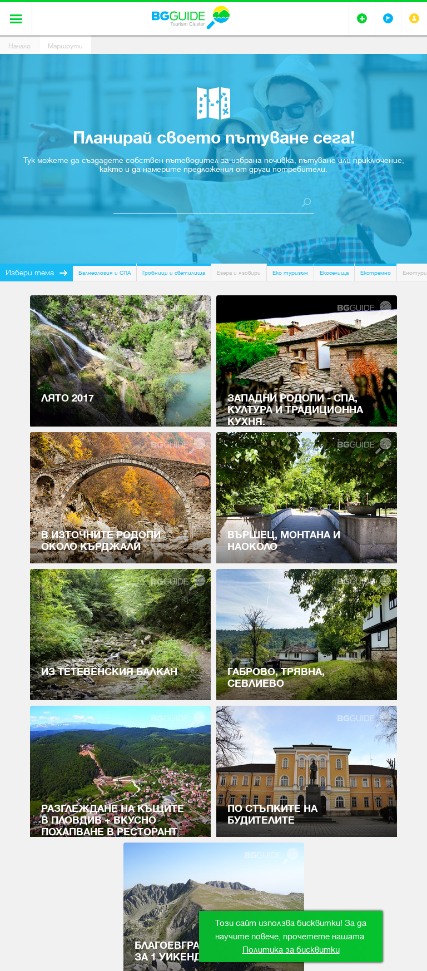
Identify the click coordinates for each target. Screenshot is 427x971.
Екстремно (375, 273)
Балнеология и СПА (104, 273)
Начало (19, 46)
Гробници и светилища (173, 273)
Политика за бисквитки (291, 950)
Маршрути (65, 46)
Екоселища (334, 273)
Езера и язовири (239, 273)
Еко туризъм (290, 273)
